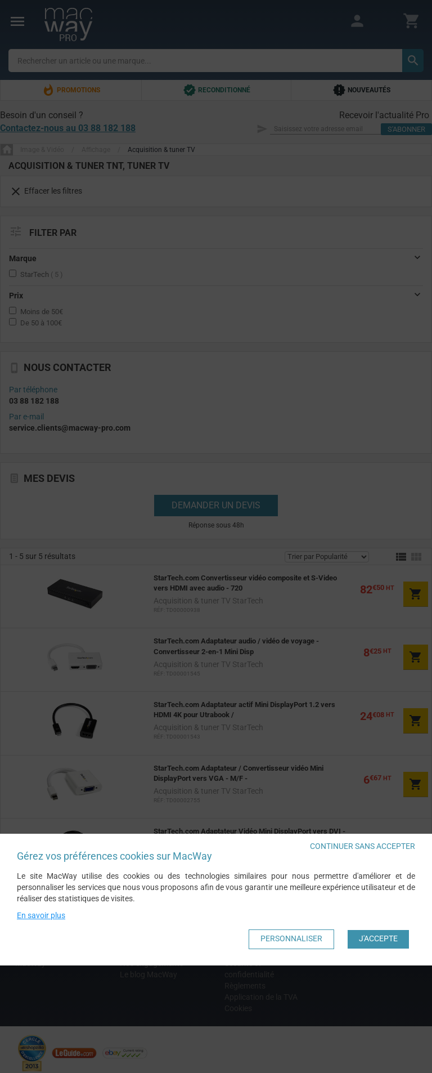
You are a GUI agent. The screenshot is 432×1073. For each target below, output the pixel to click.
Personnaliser (291, 938)
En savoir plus (41, 914)
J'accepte (378, 938)
